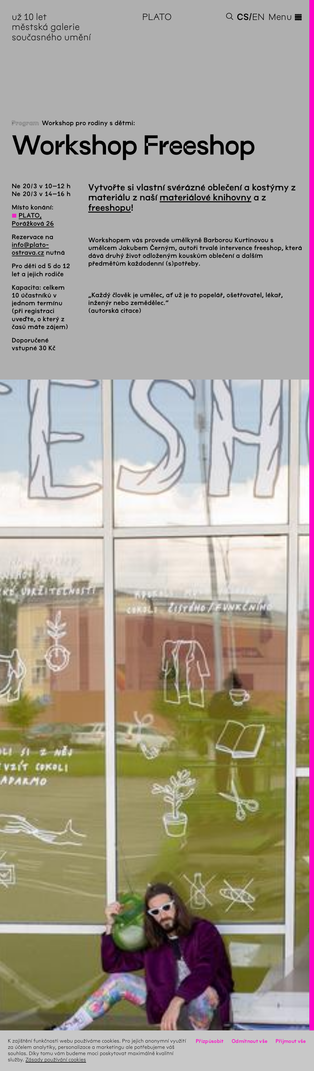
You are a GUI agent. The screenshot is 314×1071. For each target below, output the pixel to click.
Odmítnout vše (250, 1041)
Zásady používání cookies (56, 1060)
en (258, 17)
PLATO (157, 17)
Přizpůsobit (210, 1041)
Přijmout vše (291, 1041)
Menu (285, 17)
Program (25, 123)
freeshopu (109, 208)
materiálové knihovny (205, 197)
